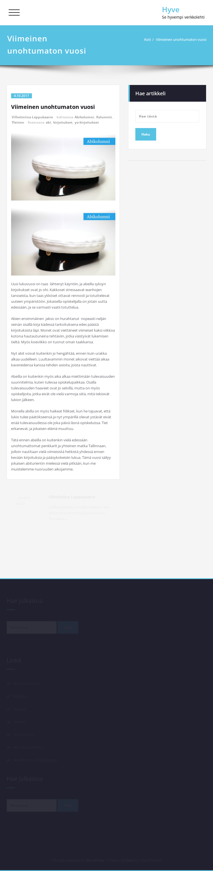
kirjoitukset (62, 122)
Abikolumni (84, 117)
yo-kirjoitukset (87, 122)
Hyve (170, 9)
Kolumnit (104, 117)
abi (48, 122)
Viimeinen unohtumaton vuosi (181, 39)
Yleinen (18, 122)
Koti (147, 39)
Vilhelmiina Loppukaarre (32, 117)
